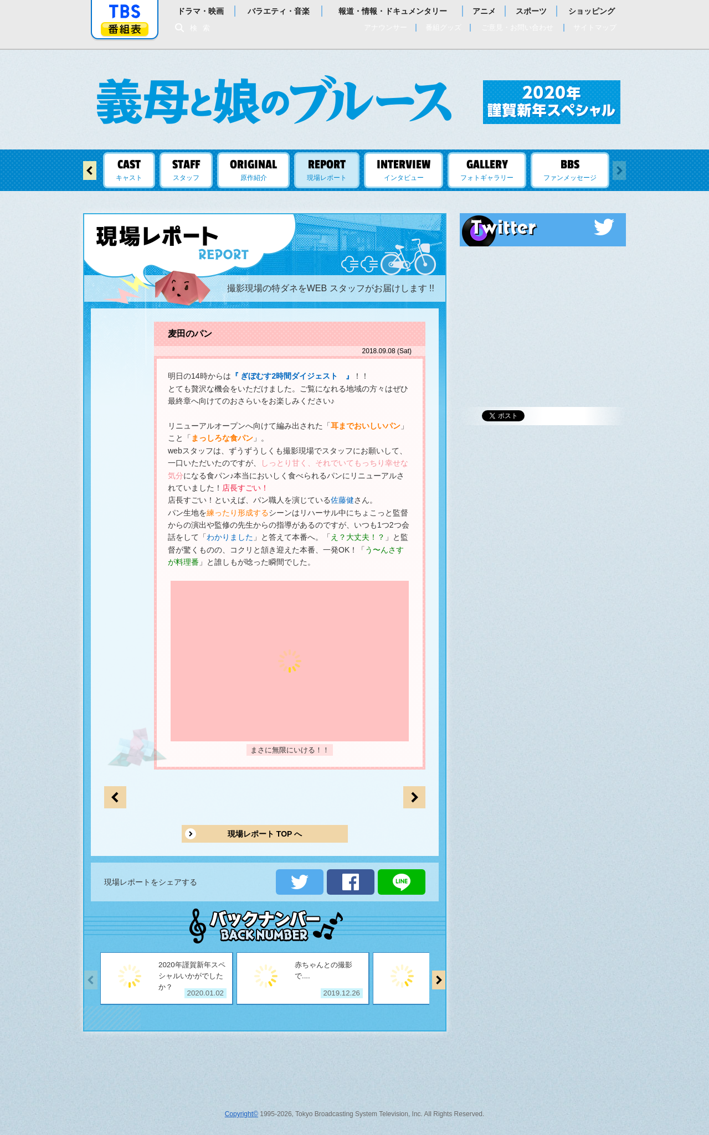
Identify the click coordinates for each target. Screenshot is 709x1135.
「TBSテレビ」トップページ (125, 11)
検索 (202, 28)
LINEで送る (401, 882)
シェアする (350, 882)
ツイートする (299, 882)
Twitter (543, 227)
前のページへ (414, 797)
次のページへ (115, 797)
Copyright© (241, 1114)
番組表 (124, 29)
